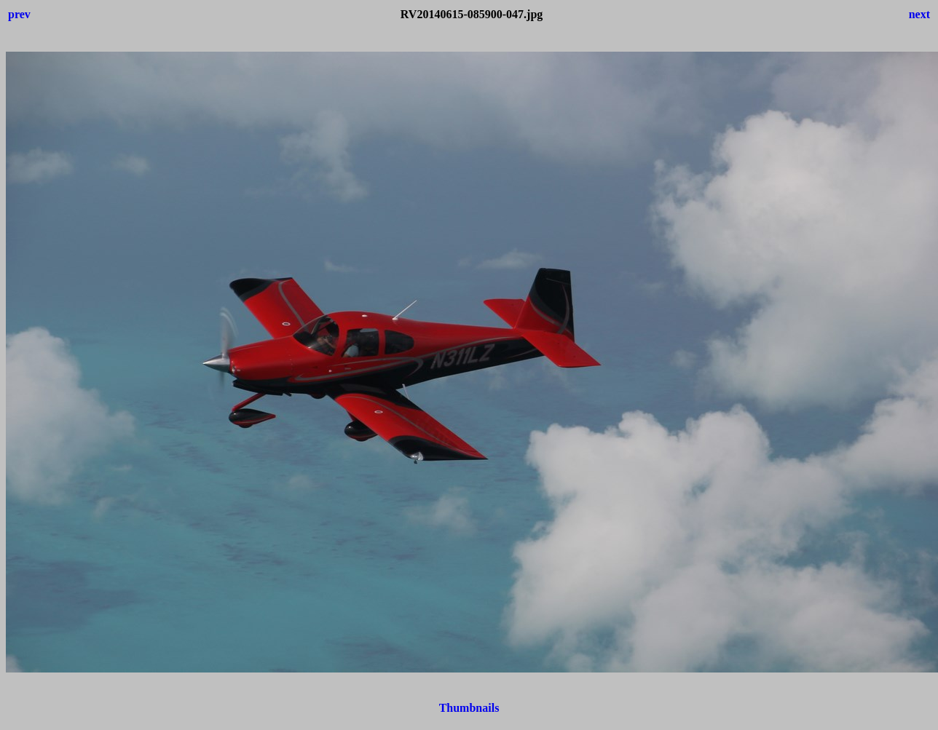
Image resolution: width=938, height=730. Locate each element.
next (919, 14)
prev (19, 14)
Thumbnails (469, 708)
